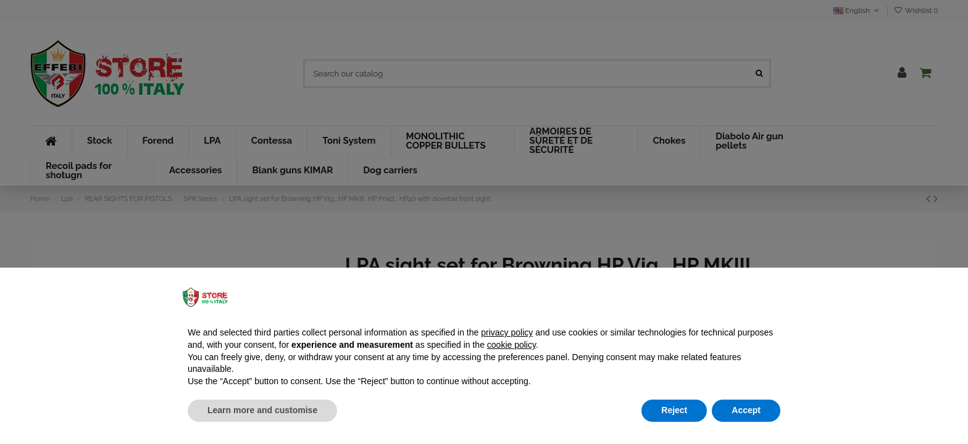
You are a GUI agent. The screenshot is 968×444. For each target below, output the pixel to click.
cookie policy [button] (511, 345)
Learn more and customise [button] (262, 410)
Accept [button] (746, 410)
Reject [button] (674, 410)
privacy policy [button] (507, 332)
